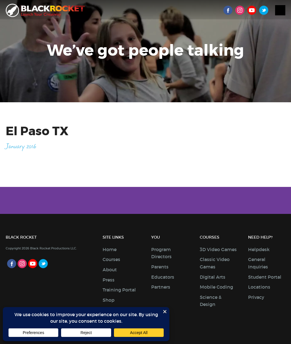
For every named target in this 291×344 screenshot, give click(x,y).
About (110, 269)
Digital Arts (212, 277)
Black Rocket (45, 10)
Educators (162, 277)
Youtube (251, 10)
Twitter (263, 10)
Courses (111, 259)
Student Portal (264, 277)
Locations (259, 287)
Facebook (227, 10)
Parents (160, 267)
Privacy (256, 297)
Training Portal (119, 290)
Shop (109, 300)
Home (110, 249)
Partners (160, 287)
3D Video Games (218, 249)
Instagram (239, 10)
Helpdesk (259, 249)
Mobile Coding (216, 287)
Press (109, 280)
